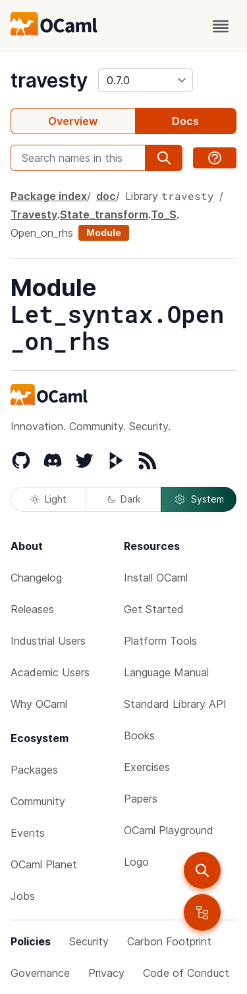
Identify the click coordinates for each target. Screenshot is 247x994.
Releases (32, 609)
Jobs (23, 896)
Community (38, 801)
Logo (136, 861)
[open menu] (220, 26)
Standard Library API (175, 703)
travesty (49, 80)
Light (48, 499)
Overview (72, 121)
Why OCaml (39, 703)
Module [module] (103, 232)
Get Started (154, 609)
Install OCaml (156, 577)
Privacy (106, 973)
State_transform (104, 214)
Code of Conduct (186, 973)
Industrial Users (48, 640)
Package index (49, 196)
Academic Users (50, 672)
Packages (34, 769)
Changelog (36, 577)
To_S (164, 214)
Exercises (147, 767)
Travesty (34, 214)
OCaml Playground (168, 830)
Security (89, 941)
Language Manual (166, 672)
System (199, 499)
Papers (140, 798)
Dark (123, 499)
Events (28, 832)
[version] (145, 80)
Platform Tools (160, 640)
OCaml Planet (44, 864)
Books (139, 735)
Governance (40, 973)
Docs (185, 121)
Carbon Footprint (169, 941)
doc (106, 196)
